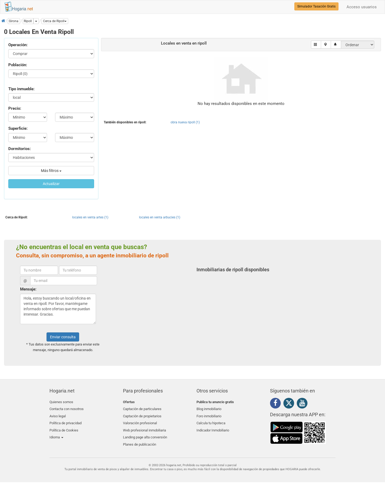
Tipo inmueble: (21, 89)
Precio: (14, 108)
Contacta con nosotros (66, 408)
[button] (54, 21)
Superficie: (18, 128)
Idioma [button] (56, 433)
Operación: (18, 44)
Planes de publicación (139, 440)
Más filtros (51, 170)
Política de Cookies (63, 427)
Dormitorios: (19, 148)
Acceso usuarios (361, 7)
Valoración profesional (140, 421)
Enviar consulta (63, 337)
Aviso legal (57, 415)
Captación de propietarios (142, 415)
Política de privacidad (65, 421)
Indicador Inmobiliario (213, 427)
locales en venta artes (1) (90, 217)
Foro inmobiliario (209, 415)
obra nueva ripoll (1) (185, 122)
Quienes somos (61, 402)
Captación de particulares (142, 408)
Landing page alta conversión (145, 433)
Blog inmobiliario (209, 408)
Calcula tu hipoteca (211, 421)
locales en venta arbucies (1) (159, 217)
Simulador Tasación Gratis (316, 6)
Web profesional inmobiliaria (144, 427)
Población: (17, 64)
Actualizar (51, 184)
